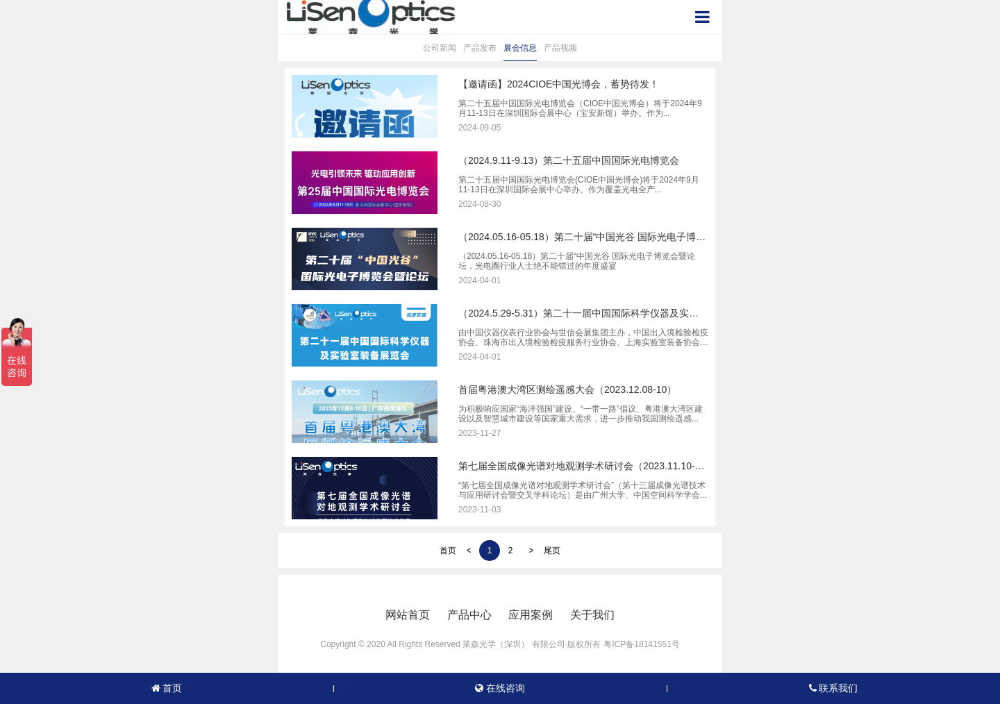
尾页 (552, 550)
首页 (448, 550)
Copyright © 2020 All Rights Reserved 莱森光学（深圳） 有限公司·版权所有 (460, 644)
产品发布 (480, 48)
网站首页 (407, 615)
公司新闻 (439, 48)
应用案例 (530, 615)
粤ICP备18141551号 (641, 644)
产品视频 (560, 48)
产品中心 (469, 615)
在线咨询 (500, 688)
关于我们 (592, 615)
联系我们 (833, 688)
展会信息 (520, 48)
